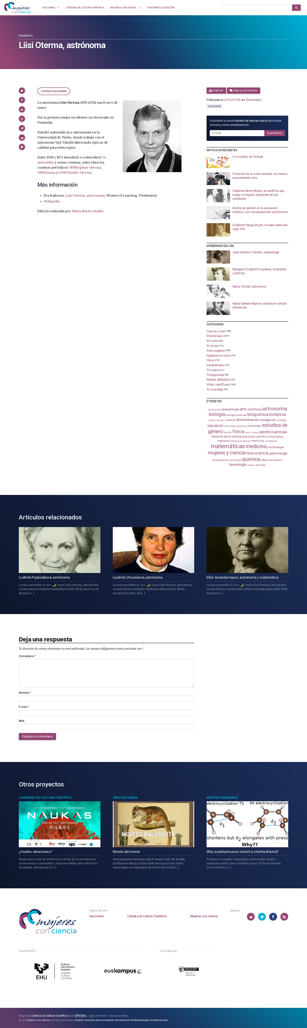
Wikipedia (52, 201)
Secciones (96, 916)
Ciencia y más (216, 331)
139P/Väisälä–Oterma (75, 172)
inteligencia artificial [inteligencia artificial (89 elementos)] (240, 441)
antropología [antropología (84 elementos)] (214, 409)
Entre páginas (216, 351)
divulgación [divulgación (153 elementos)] (268, 420)
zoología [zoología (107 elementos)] (260, 464)
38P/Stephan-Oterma (85, 167)
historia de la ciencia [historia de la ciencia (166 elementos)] (226, 436)
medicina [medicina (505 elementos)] (256, 446)
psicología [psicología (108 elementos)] (235, 460)
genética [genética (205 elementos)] (266, 432)
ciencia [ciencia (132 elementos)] (230, 420)
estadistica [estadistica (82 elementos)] (241, 426)
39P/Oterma (46, 172)
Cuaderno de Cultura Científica (45, 798)
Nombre (25, 692)
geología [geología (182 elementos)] (280, 432)
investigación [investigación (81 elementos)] (271, 441)
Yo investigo (215, 389)
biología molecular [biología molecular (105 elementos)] (236, 415)
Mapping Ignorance (222, 798)
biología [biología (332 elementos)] (217, 414)
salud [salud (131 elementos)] (264, 460)
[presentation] (247, 161)
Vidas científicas (218, 384)
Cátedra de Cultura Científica (146, 916)
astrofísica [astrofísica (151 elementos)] (254, 409)
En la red (212, 346)
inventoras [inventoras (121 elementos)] (257, 440)
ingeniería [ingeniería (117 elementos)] (223, 440)
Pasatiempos (216, 365)
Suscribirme (274, 133)
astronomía (214, 106)
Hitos (210, 360)
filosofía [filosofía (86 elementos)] (228, 432)
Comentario (27, 656)
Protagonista (215, 375)
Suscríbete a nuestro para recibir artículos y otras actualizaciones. (246, 122)
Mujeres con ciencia (204, 916)
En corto (212, 341)
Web (21, 720)
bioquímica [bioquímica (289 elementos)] (258, 414)
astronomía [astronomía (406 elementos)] (275, 409)
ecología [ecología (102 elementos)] (281, 420)
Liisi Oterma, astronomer (85, 195)
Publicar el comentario (37, 736)
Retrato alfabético (219, 379)
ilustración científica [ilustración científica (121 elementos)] (255, 436)
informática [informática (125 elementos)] (275, 436)
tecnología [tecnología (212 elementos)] (237, 464)
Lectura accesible (54, 91)
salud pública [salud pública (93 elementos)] (275, 460)
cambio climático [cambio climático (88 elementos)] (217, 420)
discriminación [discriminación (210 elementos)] (247, 419)
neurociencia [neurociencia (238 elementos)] (257, 453)
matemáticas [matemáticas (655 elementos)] (228, 446)
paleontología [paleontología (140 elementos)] (278, 453)
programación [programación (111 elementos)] (220, 459)
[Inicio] (17, 7)
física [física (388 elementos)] (238, 431)
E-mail (24, 706)
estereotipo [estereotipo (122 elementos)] (254, 426)
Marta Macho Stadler (88, 211)
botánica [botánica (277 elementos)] (277, 414)
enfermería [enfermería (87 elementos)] (229, 426)
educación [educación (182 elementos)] (215, 426)
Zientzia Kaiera (125, 798)
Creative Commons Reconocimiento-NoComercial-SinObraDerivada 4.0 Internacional (121, 1020)
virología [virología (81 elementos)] (251, 465)
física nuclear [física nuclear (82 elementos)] (251, 432)
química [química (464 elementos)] (251, 459)
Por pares (213, 370)
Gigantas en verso (219, 355)
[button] (22, 90)
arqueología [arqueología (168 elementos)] (230, 409)
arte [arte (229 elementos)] (243, 409)
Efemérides (26, 35)
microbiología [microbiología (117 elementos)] (275, 447)
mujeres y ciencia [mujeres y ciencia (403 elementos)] (226, 453)
